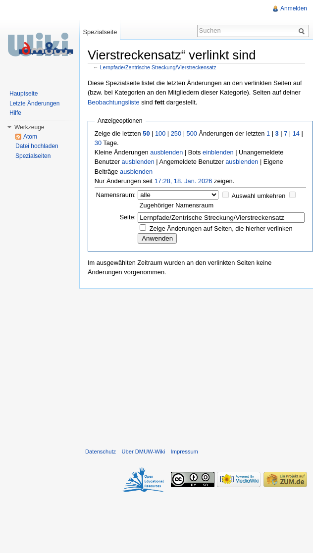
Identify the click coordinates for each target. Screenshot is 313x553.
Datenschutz (100, 451)
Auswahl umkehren (259, 196)
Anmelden (293, 8)
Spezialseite (100, 32)
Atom (30, 136)
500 (192, 133)
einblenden (218, 152)
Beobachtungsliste (114, 102)
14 (296, 133)
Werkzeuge (29, 127)
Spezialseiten (33, 155)
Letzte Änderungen (34, 103)
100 (160, 133)
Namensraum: (116, 195)
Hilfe (15, 112)
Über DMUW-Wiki (143, 451)
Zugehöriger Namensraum (176, 205)
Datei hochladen (36, 146)
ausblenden (166, 152)
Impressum (184, 451)
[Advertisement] (196, 366)
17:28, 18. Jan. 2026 (183, 181)
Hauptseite (23, 93)
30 (98, 143)
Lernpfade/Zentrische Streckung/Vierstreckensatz (158, 67)
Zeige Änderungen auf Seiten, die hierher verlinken (221, 228)
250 (176, 133)
